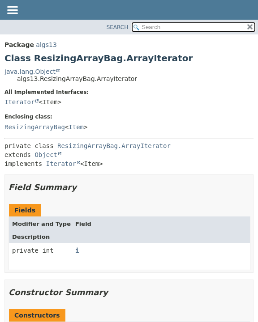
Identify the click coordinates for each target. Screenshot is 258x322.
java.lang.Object (30, 71)
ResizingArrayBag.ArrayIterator (114, 145)
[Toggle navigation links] (12, 10)
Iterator (19, 102)
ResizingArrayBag (34, 127)
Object (45, 154)
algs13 (46, 44)
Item (76, 127)
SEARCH (118, 27)
